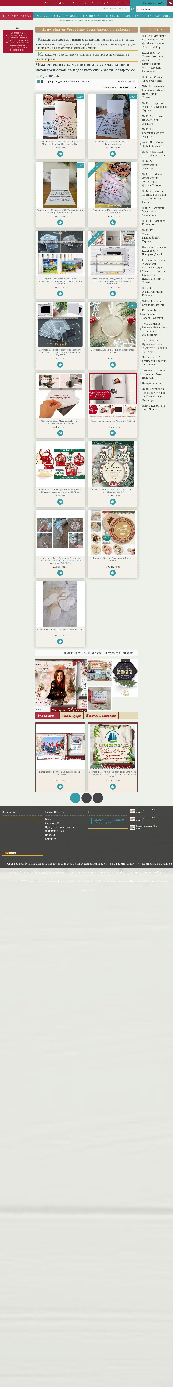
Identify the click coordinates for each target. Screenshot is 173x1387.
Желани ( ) (53, 823)
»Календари (71, 716)
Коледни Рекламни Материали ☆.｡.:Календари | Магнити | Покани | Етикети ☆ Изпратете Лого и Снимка (154, 271)
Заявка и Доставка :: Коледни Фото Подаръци (153, 374)
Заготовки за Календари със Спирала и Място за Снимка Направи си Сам (60, 142)
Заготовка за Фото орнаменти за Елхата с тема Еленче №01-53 (113, 490)
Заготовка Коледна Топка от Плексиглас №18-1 (112, 351)
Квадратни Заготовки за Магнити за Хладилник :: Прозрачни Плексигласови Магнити (60, 281)
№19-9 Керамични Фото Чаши (153, 407)
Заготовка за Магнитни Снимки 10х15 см (113, 421)
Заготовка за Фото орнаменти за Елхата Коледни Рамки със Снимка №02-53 (60, 490)
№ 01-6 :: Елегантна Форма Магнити (153, 133)
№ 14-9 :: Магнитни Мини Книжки (152, 292)
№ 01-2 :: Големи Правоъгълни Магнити (153, 120)
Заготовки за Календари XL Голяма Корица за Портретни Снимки (60, 211)
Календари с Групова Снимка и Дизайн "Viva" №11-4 (60, 773)
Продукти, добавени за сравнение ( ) (59, 829)
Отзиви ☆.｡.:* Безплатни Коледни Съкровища (154, 361)
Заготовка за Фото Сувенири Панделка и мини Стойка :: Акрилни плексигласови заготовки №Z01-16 (60, 560)
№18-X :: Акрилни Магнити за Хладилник (153, 211)
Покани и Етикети (101, 716)
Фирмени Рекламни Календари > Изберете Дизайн (154, 250)
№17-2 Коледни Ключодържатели (153, 303)
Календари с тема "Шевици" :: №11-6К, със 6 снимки (146, 810)
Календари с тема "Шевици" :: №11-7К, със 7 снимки (146, 818)
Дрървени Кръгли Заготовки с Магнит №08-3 (112, 559)
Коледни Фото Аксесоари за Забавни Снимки (152, 314)
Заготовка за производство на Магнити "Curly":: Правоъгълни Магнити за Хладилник (113, 281)
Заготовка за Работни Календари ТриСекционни (112, 142)
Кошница (50, 838)
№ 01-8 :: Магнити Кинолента (154, 222)
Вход (48, 819)
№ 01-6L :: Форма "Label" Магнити (153, 144)
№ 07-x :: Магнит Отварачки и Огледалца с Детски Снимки (153, 180)
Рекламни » (47, 716)
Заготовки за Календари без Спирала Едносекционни (113, 211)
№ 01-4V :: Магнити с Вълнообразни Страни (151, 236)
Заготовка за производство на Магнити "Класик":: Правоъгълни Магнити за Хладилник (60, 352)
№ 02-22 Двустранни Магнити (149, 165)
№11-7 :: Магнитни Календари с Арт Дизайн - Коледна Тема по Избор (154, 41)
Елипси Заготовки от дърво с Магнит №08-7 (60, 630)
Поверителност (151, 383)
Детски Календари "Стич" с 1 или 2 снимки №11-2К (146, 826)
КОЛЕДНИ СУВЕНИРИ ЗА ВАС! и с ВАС (109, 821)
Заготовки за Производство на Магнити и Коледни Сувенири (154, 346)
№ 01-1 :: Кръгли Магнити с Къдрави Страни (154, 107)
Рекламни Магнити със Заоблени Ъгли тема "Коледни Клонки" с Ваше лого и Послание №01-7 (112, 774)
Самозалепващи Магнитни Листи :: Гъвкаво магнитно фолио (60, 422)
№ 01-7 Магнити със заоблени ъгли (153, 153)
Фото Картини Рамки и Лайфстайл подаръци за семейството (154, 329)
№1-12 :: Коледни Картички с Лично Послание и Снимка (153, 92)
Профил (50, 834)
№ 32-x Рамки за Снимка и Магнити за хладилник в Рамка (154, 197)
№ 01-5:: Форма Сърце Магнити (152, 78)
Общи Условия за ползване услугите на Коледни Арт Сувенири (153, 394)
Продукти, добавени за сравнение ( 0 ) (68, 81)
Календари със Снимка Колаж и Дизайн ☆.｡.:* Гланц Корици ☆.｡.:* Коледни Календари (152, 62)
